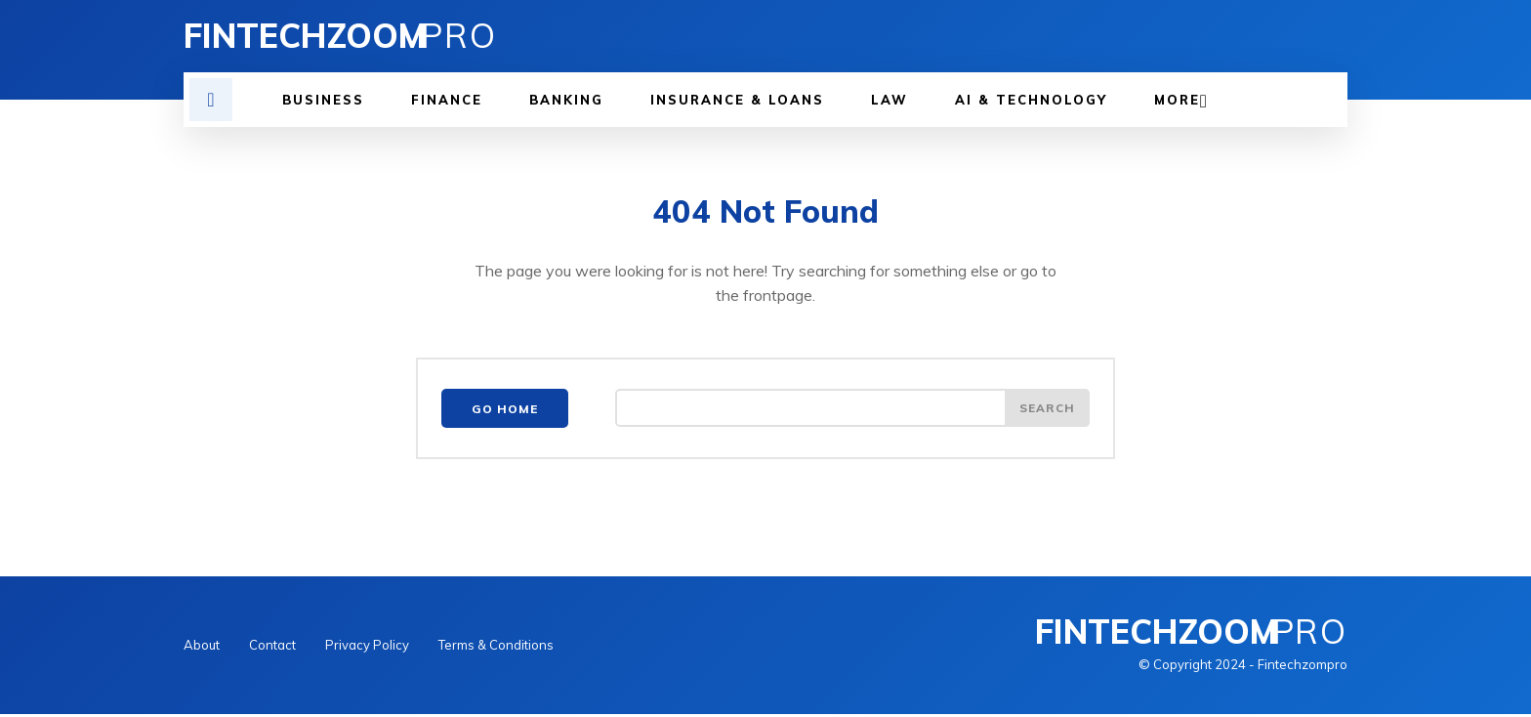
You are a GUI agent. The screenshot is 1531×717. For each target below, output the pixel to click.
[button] (210, 99)
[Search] (1047, 411)
